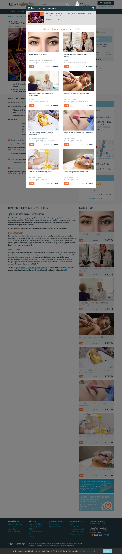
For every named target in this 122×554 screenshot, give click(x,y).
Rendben (107, 551)
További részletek (89, 551)
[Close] (93, 8)
